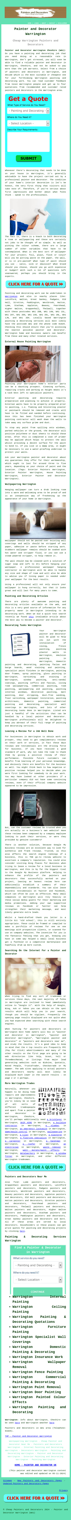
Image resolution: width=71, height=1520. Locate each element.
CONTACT (52, 23)
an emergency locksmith (33, 1129)
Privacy (63, 1490)
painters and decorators (25, 72)
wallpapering (54, 1132)
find (15, 1182)
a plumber (53, 1126)
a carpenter (13, 1141)
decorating (11, 710)
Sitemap (7, 1480)
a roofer (29, 1144)
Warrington (11, 296)
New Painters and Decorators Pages (39, 1480)
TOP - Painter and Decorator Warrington (28, 1436)
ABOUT (44, 23)
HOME (29, 23)
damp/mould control (16, 1132)
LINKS (36, 23)
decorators (11, 1225)
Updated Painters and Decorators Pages (26, 1483)
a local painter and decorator (43, 716)
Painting (10, 293)
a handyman (53, 1141)
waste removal (52, 1147)
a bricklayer (54, 1119)
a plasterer (55, 1135)
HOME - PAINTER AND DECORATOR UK (35, 1465)
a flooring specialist (33, 1138)
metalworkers (27, 1153)
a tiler (24, 1135)
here (22, 1231)
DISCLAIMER (62, 23)
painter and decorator (49, 63)
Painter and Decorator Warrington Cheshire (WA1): (35, 50)
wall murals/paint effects (41, 1150)
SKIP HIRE (26, 1123)
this (31, 617)
